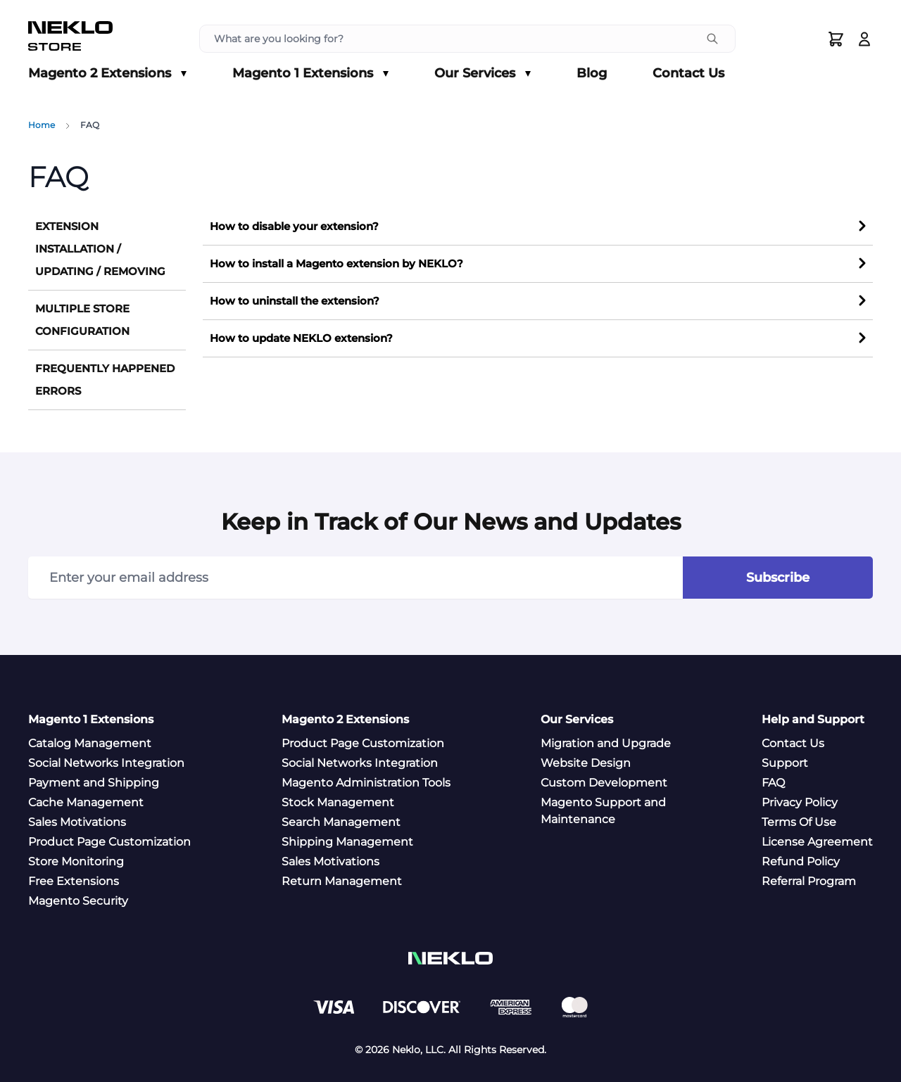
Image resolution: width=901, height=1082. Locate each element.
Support (785, 763)
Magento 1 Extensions (310, 74)
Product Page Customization (109, 841)
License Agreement (817, 841)
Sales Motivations (77, 822)
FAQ (773, 782)
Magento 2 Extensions (107, 74)
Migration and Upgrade (606, 743)
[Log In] (864, 39)
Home (41, 125)
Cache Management (86, 802)
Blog (591, 73)
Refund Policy (801, 861)
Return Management (342, 881)
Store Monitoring (76, 861)
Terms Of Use (799, 822)
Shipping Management (347, 841)
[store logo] (70, 38)
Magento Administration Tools (366, 782)
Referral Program (809, 881)
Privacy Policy (800, 802)
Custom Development (604, 782)
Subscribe (777, 577)
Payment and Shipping (93, 782)
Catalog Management (89, 743)
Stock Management (338, 802)
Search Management (341, 822)
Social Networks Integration (106, 763)
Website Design (586, 763)
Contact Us (688, 73)
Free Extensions (73, 881)
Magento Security (78, 901)
